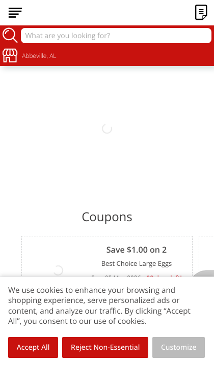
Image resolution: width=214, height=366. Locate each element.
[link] (107, 129)
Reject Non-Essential (105, 347)
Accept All (33, 347)
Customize (179, 347)
